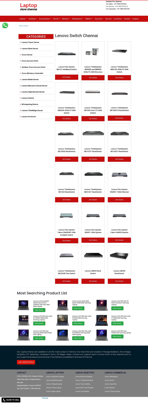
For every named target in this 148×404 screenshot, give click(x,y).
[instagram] (42, 401)
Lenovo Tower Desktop (83, 384)
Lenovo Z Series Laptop (112, 391)
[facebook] (39, 401)
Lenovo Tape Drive (111, 384)
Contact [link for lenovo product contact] (127, 19)
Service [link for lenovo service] (108, 19)
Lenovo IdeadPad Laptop (54, 380)
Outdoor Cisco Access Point (32, 67)
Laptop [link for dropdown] (22, 19)
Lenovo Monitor (110, 388)
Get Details (67, 77)
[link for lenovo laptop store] (28, 8)
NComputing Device (28, 104)
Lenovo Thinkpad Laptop (54, 384)
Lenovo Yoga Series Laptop (55, 376)
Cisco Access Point (28, 61)
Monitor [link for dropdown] (65, 19)
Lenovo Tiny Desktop (82, 391)
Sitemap (45, 398)
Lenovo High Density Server (32, 92)
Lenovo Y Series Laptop (53, 388)
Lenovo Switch (26, 98)
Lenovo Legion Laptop (53, 391)
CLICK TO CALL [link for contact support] (11, 400)
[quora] (46, 401)
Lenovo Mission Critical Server (33, 86)
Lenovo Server (109, 380)
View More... (39, 310)
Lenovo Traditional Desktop (84, 380)
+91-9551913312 (26, 362)
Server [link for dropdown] (55, 19)
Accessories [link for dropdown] (44, 19)
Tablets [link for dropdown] (88, 19)
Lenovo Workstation (111, 376)
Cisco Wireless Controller (31, 73)
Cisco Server (25, 55)
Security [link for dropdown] (98, 19)
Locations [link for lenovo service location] (118, 19)
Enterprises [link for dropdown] (77, 19)
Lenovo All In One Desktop (84, 376)
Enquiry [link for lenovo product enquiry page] (135, 19)
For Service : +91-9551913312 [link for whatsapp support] (117, 6)
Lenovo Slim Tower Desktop (85, 388)
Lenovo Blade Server (29, 79)
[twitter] (36, 401)
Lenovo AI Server (27, 117)
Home (21, 26)
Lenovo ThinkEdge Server (31, 110)
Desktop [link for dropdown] (32, 19)
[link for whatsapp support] (5, 26)
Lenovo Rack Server (28, 49)
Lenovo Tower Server (29, 42)
